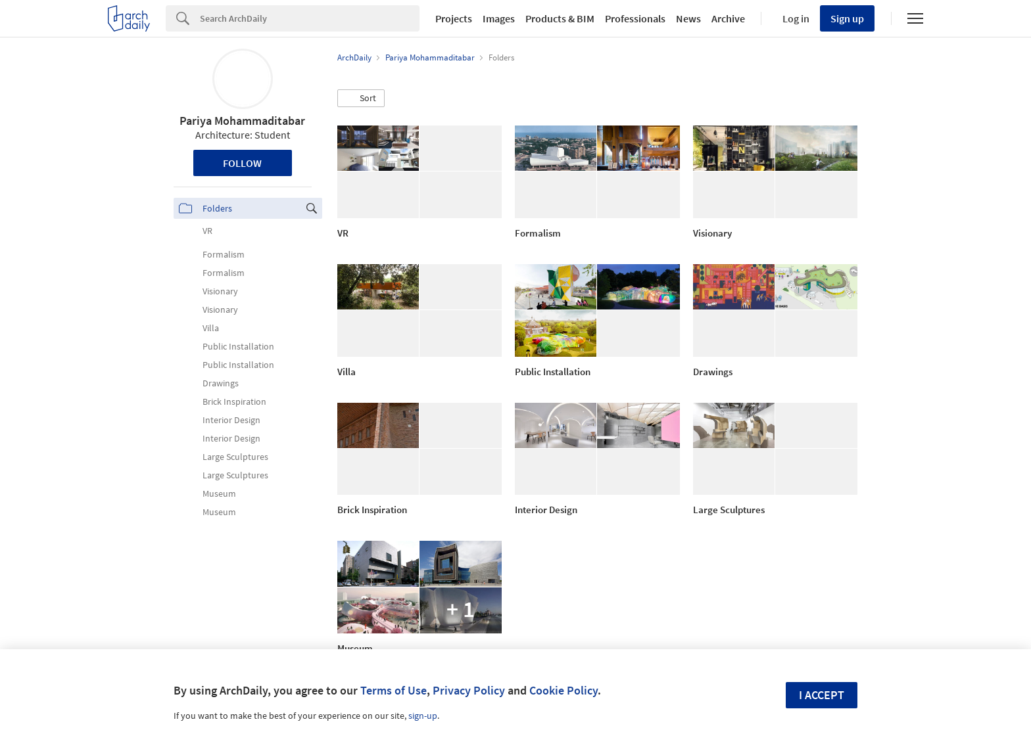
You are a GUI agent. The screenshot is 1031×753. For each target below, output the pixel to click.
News (688, 18)
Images (499, 18)
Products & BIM (559, 18)
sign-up (422, 715)
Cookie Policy (563, 690)
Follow (242, 163)
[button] (361, 98)
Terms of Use (393, 690)
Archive (728, 18)
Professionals (635, 18)
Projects (453, 18)
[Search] (310, 18)
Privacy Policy (469, 690)
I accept (821, 694)
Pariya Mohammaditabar (242, 120)
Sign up (847, 18)
